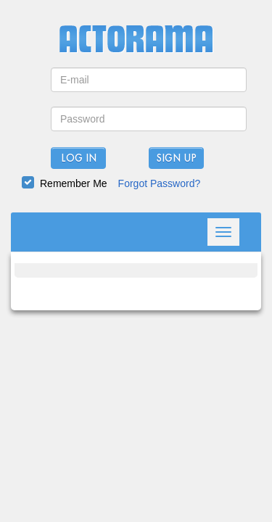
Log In (78, 159)
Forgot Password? (159, 183)
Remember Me (73, 183)
